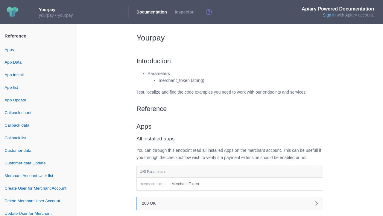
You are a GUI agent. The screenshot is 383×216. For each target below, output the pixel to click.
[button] (229, 203)
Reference (15, 35)
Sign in (329, 15)
